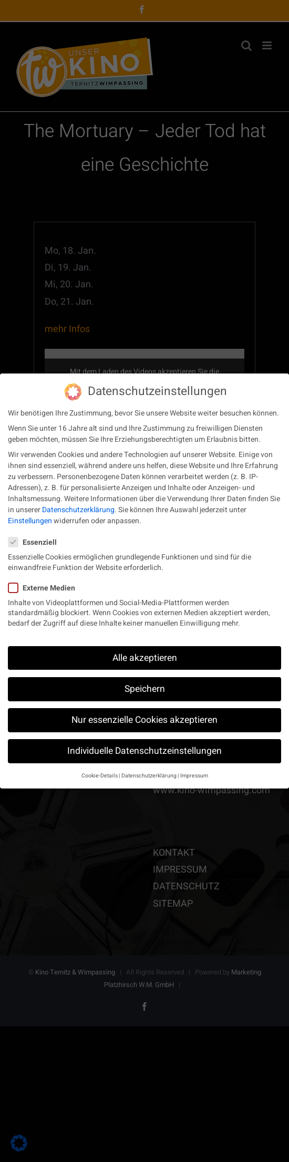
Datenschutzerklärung (78, 506)
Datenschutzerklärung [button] (149, 772)
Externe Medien (46, 584)
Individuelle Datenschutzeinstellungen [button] (144, 747)
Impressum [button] (194, 772)
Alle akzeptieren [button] (144, 654)
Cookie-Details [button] (99, 772)
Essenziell (37, 539)
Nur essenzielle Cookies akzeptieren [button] (144, 716)
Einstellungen (30, 517)
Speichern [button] (145, 685)
